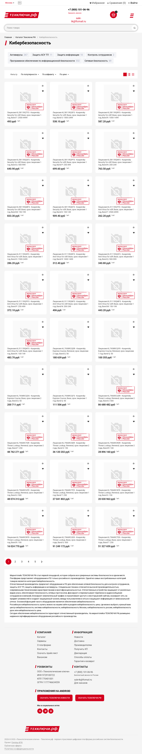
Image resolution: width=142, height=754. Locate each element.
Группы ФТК (17, 742)
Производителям (83, 645)
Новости (78, 637)
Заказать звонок (74, 13)
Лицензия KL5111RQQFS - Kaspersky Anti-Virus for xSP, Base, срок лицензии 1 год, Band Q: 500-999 (116, 256)
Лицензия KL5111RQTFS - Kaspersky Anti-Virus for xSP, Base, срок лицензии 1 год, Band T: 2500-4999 (116, 209)
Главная (8, 37)
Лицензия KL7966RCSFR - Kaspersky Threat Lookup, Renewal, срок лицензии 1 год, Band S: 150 (116, 492)
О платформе (44, 645)
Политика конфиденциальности (19, 749)
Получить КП (81, 649)
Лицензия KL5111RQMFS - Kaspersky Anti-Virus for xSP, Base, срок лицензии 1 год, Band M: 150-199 (116, 303)
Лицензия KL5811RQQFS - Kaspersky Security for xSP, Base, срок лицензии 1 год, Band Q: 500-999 (24, 162)
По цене (63, 74)
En (20, 3)
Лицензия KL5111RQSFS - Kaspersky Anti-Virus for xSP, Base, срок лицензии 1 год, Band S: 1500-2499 (25, 256)
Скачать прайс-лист (47, 653)
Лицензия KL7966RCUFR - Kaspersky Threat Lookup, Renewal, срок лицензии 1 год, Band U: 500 (25, 492)
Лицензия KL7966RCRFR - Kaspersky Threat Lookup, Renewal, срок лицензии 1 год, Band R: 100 (25, 539)
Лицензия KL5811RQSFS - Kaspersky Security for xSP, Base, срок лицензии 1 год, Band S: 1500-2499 (70, 115)
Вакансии (42, 657)
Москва (8, 3)
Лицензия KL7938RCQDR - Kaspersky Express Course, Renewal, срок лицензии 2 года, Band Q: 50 (70, 351)
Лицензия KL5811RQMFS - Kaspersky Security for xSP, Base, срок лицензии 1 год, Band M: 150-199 (24, 209)
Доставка (79, 641)
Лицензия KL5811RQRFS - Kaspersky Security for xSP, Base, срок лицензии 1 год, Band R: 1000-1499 (115, 115)
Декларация (80, 653)
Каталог (41, 637)
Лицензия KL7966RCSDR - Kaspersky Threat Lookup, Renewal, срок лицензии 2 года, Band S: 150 (71, 445)
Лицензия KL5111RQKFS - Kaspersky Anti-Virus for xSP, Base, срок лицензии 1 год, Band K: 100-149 (25, 351)
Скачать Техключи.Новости (55, 698)
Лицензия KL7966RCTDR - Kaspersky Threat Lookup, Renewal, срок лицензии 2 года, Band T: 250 (25, 445)
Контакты (42, 649)
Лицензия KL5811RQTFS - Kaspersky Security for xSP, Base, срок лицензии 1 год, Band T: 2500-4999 (24, 115)
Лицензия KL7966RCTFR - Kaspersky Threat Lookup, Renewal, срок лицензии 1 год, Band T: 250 (71, 492)
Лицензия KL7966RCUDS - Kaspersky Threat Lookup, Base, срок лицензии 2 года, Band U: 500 (69, 539)
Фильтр (13, 74)
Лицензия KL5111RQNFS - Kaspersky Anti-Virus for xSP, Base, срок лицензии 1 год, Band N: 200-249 (70, 303)
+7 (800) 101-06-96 (78, 11)
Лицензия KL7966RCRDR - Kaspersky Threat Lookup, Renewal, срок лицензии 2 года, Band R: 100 (116, 445)
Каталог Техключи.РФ (26, 37)
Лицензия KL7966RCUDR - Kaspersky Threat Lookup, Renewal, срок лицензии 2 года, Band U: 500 (116, 398)
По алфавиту (48, 74)
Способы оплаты (83, 657)
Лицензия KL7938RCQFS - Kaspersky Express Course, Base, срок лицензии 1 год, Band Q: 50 (70, 398)
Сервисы (41, 641)
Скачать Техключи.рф (89, 698)
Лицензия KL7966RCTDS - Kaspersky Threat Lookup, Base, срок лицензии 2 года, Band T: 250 (115, 539)
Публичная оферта (12, 746)
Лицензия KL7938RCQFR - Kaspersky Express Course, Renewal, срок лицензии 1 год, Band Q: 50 (116, 351)
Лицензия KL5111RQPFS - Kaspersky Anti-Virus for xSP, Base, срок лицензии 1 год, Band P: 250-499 (25, 303)
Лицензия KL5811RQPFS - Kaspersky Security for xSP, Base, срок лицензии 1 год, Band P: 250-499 (70, 162)
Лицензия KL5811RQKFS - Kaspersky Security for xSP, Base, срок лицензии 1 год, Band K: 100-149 (70, 209)
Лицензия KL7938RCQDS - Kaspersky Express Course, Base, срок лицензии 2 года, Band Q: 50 (24, 398)
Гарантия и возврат (84, 661)
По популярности (29, 74)
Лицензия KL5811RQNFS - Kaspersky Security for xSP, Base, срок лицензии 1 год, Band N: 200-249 (115, 162)
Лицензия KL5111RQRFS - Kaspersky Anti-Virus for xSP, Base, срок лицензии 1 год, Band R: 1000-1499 (70, 256)
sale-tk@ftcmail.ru (78, 20)
